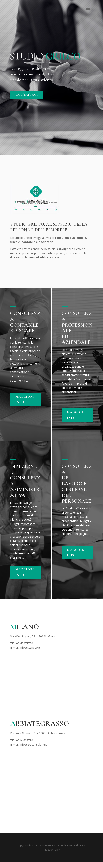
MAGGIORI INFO (24, 399)
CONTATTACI (27, 95)
